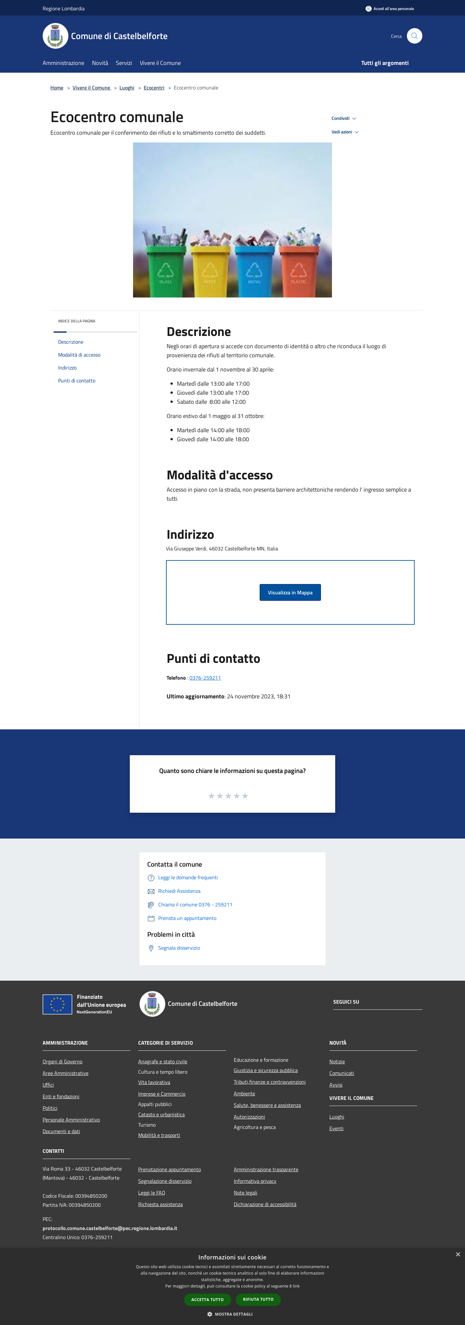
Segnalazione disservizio (164, 1181)
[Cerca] (414, 36)
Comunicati (341, 1073)
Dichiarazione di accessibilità (265, 1204)
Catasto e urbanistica (161, 1114)
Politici (50, 1108)
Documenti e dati (61, 1131)
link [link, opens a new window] (296, 1286)
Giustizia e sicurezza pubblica (266, 1070)
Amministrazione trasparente (266, 1169)
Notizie (337, 1061)
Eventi (336, 1128)
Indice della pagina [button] (76, 321)
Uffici (48, 1085)
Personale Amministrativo (71, 1119)
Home (56, 87)
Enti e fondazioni (61, 1096)
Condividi (345, 118)
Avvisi (336, 1085)
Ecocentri (154, 87)
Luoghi (126, 87)
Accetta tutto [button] (207, 1299)
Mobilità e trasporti (159, 1135)
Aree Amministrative (65, 1073)
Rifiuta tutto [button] (258, 1299)
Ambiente (244, 1093)
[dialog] (232, 1286)
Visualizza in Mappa (290, 592)
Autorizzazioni (249, 1117)
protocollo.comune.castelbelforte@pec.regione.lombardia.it (110, 1228)
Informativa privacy (255, 1181)
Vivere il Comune (92, 87)
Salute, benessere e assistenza (267, 1105)
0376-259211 (205, 678)
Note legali (245, 1192)
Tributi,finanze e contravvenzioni (270, 1082)
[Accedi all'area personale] (389, 8)
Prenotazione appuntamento (169, 1169)
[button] (232, 1314)
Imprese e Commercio (161, 1094)
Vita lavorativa (154, 1082)
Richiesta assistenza (160, 1204)
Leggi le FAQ (151, 1192)
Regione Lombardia (64, 8)
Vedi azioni (346, 132)
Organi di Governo (62, 1061)
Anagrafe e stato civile (162, 1061)
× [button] (457, 1254)
